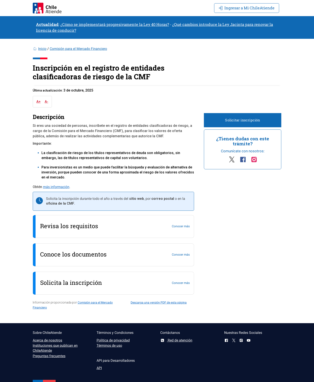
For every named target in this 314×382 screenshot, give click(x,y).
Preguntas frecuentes (49, 356)
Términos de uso (109, 345)
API (99, 368)
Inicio (42, 49)
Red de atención (176, 340)
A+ (38, 102)
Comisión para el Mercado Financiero (78, 49)
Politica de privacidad (113, 340)
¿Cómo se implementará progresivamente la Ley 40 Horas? (114, 24)
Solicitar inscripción (242, 120)
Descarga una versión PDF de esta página (159, 302)
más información (56, 187)
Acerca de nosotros (47, 340)
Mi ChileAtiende (247, 7)
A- (46, 102)
